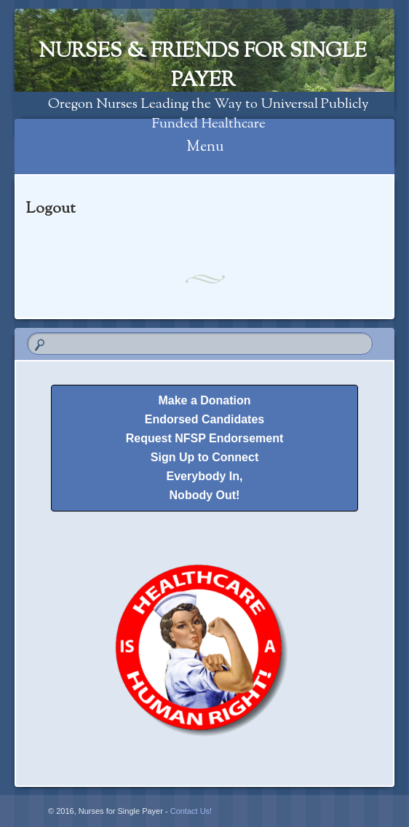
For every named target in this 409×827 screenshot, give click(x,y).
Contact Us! (191, 811)
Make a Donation (204, 400)
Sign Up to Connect (204, 457)
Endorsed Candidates (204, 419)
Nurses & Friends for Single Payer (203, 66)
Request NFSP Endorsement (205, 438)
